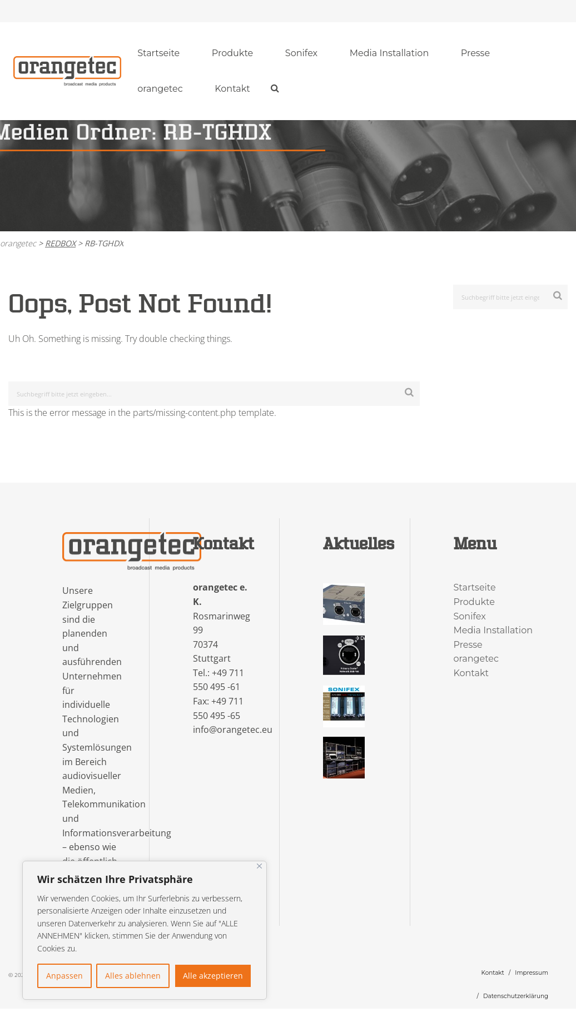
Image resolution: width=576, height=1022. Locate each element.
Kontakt (232, 88)
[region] (144, 930)
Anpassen (64, 975)
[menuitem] (158, 53)
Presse (475, 53)
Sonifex (301, 53)
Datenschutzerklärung (515, 996)
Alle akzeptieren (213, 975)
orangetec (160, 88)
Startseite (158, 53)
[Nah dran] (259, 866)
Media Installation (389, 53)
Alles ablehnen (133, 975)
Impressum (531, 972)
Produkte (232, 53)
